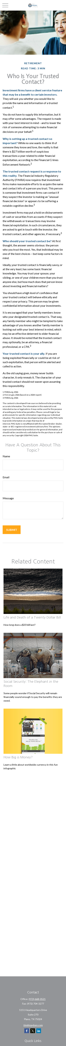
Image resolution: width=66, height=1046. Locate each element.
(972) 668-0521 (37, 999)
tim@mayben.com (33, 1025)
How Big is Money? (18, 757)
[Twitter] (32, 1030)
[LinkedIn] (38, 1030)
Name (6, 456)
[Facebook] (26, 1030)
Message (8, 498)
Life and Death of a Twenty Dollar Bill (32, 617)
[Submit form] (12, 529)
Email (6, 477)
